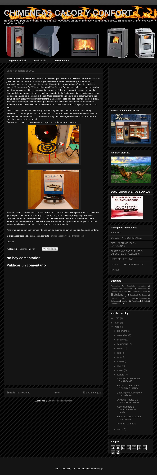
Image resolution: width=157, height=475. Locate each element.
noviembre (122, 335)
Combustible (142, 289)
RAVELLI (115, 269)
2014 (117, 322)
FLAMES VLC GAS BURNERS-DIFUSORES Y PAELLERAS (127, 252)
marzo (120, 370)
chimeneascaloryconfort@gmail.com (68, 236)
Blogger (99, 468)
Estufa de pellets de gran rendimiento (129, 418)
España (93, 78)
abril (119, 366)
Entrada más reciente (18, 392)
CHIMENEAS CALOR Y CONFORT (68, 13)
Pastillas (135, 301)
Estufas (117, 294)
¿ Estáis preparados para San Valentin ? (129, 394)
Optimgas (115, 301)
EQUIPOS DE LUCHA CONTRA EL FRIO (128, 387)
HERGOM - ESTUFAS (122, 259)
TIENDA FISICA (61, 60)
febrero (121, 374)
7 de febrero (56, 87)
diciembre (122, 331)
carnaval (36, 81)
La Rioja (57, 99)
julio (119, 353)
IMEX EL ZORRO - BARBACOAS (128, 264)
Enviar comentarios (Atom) (60, 401)
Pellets (145, 301)
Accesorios (115, 286)
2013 (33, 87)
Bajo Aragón (20, 87)
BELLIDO (116, 232)
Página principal (17, 60)
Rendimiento (116, 304)
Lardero (88, 99)
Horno (123, 298)
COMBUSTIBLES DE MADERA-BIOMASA (128, 401)
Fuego (144, 295)
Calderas (114, 289)
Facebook (134, 295)
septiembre (123, 344)
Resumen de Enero (126, 423)
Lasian (132, 298)
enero (120, 429)
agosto (121, 348)
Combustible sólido (139, 291)
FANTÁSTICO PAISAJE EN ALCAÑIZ (128, 380)
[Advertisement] (54, 362)
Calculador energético (136, 286)
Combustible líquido (119, 291)
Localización (39, 60)
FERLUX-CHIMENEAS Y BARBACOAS (123, 244)
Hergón (114, 298)
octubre (121, 339)
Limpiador (143, 298)
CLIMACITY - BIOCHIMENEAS (126, 238)
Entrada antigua (92, 392)
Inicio (56, 392)
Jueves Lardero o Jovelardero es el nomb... (126, 409)
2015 (117, 318)
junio (119, 357)
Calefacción (127, 289)
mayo (120, 361)
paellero (125, 301)
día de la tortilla (45, 84)
